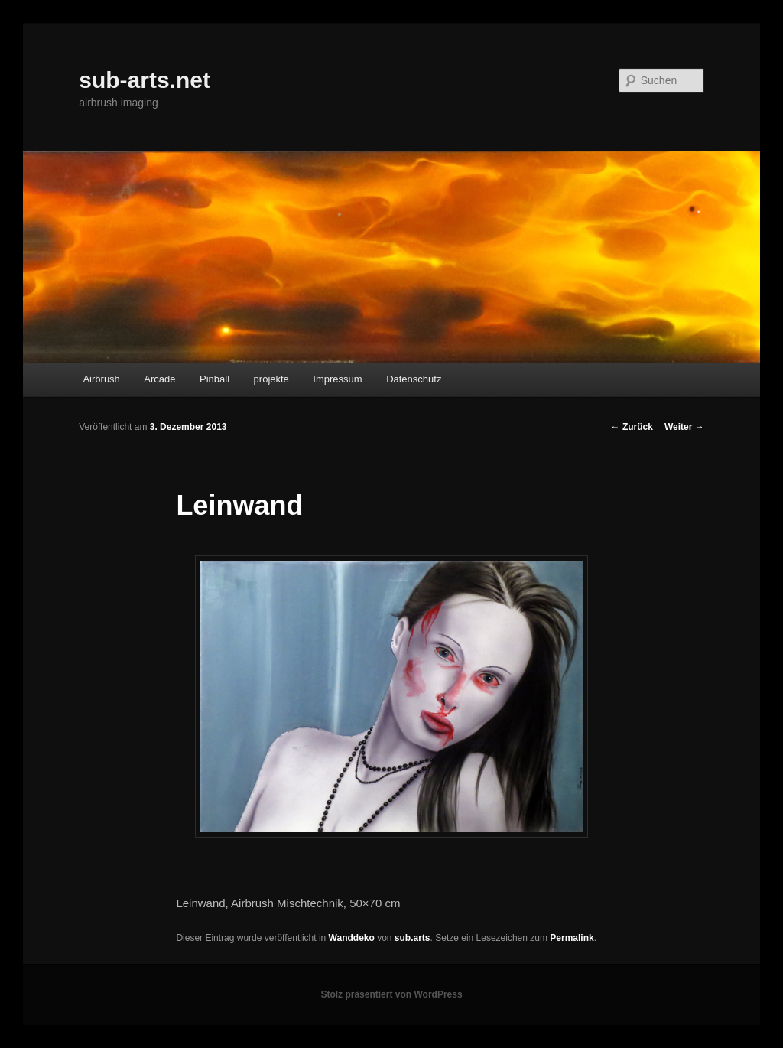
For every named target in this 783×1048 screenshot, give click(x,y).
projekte (271, 379)
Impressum (337, 379)
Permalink (571, 937)
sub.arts (412, 937)
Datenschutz (413, 379)
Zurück (632, 426)
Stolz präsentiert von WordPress (391, 994)
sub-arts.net (144, 80)
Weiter (684, 426)
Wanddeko (352, 937)
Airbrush (101, 379)
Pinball (214, 379)
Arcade (159, 379)
